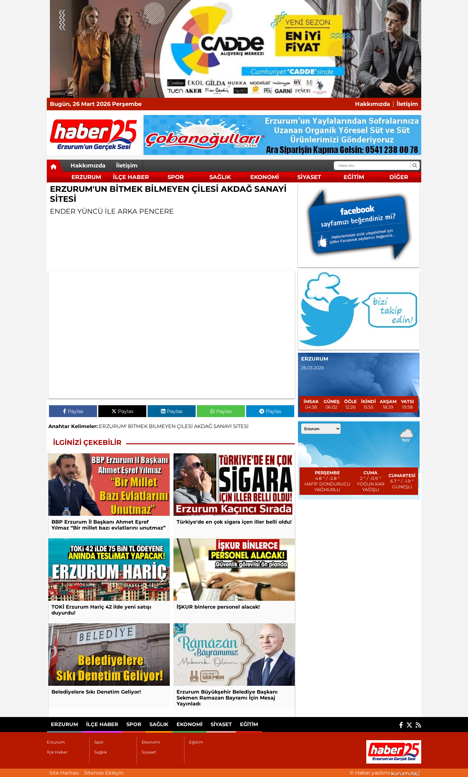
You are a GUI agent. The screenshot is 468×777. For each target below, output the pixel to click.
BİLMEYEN (162, 426)
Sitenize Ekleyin (104, 773)
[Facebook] (401, 725)
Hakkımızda (372, 104)
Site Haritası (64, 773)
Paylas (73, 411)
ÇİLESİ (185, 426)
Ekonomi (264, 177)
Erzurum (86, 177)
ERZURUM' (113, 426)
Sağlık (220, 177)
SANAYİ (222, 426)
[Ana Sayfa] (55, 167)
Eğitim (354, 177)
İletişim (407, 104)
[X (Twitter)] (409, 725)
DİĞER (398, 177)
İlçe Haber (131, 177)
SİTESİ (241, 426)
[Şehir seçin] (321, 428)
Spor (176, 177)
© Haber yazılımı (385, 773)
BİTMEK (138, 426)
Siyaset (309, 177)
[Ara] (414, 165)
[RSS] (418, 725)
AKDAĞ (203, 426)
